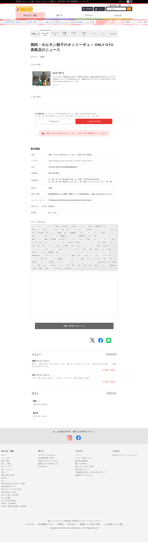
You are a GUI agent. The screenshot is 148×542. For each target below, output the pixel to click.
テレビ (40, 239)
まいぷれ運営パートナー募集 (112, 524)
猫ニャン (48, 259)
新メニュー (97, 239)
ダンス (97, 229)
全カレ (97, 255)
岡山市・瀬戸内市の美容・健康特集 (13, 506)
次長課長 (66, 246)
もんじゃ (53, 249)
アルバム (61, 265)
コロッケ (83, 262)
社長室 (98, 246)
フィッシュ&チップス (72, 259)
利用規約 (60, 524)
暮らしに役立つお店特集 (10, 495)
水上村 (34, 242)
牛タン (47, 242)
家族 (104, 242)
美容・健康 (5, 461)
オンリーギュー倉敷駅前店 (77, 236)
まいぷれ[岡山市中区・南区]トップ (12, 22)
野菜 (73, 265)
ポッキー (50, 246)
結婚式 (59, 233)
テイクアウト (95, 252)
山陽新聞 (50, 252)
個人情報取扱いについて (46, 524)
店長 (33, 246)
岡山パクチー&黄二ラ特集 (84, 466)
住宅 (2, 472)
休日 (33, 233)
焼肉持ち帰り (36, 255)
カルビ (91, 246)
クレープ (107, 239)
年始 (84, 265)
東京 (79, 265)
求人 (2, 481)
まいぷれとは (30, 524)
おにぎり (77, 249)
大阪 (110, 259)
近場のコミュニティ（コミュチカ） (124, 455)
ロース (40, 236)
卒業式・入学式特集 (8, 503)
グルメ (41, 22)
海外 (113, 239)
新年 (33, 236)
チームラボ (41, 252)
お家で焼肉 (68, 268)
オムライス (74, 262)
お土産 (110, 242)
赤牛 (104, 259)
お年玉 (79, 246)
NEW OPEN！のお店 (8, 492)
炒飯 (82, 259)
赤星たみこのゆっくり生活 (47, 461)
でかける (88, 15)
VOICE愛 (53, 239)
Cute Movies (42, 466)
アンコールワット (78, 229)
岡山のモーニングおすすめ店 (11, 489)
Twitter (109, 249)
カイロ (102, 249)
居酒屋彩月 (73, 233)
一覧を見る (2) (111, 393)
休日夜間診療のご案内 (46, 458)
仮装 (40, 242)
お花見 (34, 268)
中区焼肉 (40, 233)
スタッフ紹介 (42, 229)
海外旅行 (90, 229)
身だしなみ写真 (68, 242)
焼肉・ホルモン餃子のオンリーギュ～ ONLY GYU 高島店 (64, 22)
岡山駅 (51, 262)
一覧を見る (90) (111, 354)
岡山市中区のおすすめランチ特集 (13, 484)
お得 (72, 246)
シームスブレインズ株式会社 (61, 521)
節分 (95, 236)
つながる (118, 15)
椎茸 (103, 233)
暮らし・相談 (6, 464)
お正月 (61, 249)
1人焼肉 (73, 226)
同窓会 (96, 265)
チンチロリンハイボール (76, 239)
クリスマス (111, 233)
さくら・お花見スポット (84, 458)
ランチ (112, 226)
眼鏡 (46, 239)
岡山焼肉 (65, 226)
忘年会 (58, 246)
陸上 (63, 229)
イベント (78, 455)
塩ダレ (79, 255)
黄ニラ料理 (111, 262)
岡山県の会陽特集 (81, 461)
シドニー (105, 229)
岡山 (57, 252)
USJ (99, 242)
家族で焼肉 (102, 262)
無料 (39, 265)
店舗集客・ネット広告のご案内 (135, 22)
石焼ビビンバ (88, 255)
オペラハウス (55, 242)
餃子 (68, 265)
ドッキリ (56, 255)
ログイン (101, 9)
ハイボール (47, 255)
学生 (90, 236)
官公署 (3, 478)
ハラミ (63, 252)
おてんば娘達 (57, 259)
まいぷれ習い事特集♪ (8, 501)
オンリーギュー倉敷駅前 (58, 236)
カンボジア (81, 226)
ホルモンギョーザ (82, 252)
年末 (46, 249)
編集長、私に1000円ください (48, 464)
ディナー (105, 252)
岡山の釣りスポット (82, 469)
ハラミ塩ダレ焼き (56, 268)
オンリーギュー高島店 (52, 226)
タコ (33, 265)
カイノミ (71, 252)
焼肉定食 (112, 265)
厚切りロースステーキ (39, 262)
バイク (93, 242)
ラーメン (85, 242)
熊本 (111, 229)
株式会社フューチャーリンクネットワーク (86, 521)
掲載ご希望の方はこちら (74, 326)
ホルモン (82, 233)
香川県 (77, 242)
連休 (90, 265)
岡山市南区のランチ (8, 486)
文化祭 (90, 226)
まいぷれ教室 (6, 498)
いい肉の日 (52, 265)
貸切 (96, 249)
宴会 (46, 236)
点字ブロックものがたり (47, 455)
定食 (33, 252)
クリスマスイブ (37, 249)
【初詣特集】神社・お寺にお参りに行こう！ (91, 472)
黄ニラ (105, 226)
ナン (100, 236)
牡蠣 (46, 268)
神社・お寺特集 (80, 464)
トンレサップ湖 (37, 259)
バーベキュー (109, 236)
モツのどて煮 (106, 255)
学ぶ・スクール (6, 466)
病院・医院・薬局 (7, 475)
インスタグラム (54, 229)
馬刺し (89, 239)
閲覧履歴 (89, 9)
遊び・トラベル (6, 469)
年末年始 (106, 246)
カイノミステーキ (93, 233)
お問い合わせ (71, 524)
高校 (90, 249)
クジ (84, 246)
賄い (68, 229)
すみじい (104, 265)
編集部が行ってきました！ (84, 475)
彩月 (65, 233)
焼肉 (33, 229)
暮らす (59, 15)
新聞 (33, 239)
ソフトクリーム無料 (68, 255)
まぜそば (98, 259)
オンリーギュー (37, 226)
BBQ (40, 268)
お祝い (84, 249)
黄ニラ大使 (41, 246)
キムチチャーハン (62, 262)
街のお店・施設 (30, 15)
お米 (44, 265)
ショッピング (6, 458)
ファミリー (92, 262)
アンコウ (68, 249)
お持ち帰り (62, 239)
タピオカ (89, 259)
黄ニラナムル (50, 233)
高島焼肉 (98, 226)
